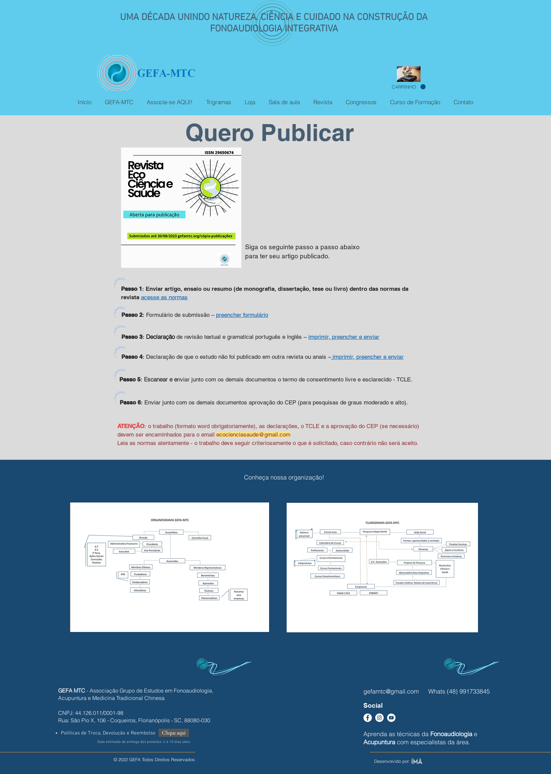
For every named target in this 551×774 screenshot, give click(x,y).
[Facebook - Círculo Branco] (367, 717)
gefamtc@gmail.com (391, 691)
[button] (409, 87)
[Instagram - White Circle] (379, 717)
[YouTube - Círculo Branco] (391, 717)
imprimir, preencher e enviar (368, 356)
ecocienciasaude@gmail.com (253, 434)
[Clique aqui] (174, 733)
